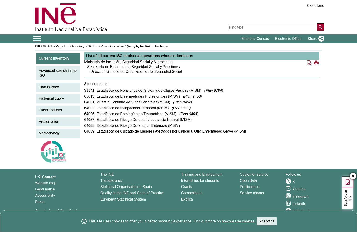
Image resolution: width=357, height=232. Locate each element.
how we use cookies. (238, 221)
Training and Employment (202, 174)
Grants (186, 187)
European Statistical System (123, 199)
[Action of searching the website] (320, 27)
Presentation (49, 121)
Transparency (111, 180)
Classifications (50, 110)
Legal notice (45, 189)
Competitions (191, 193)
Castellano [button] (315, 6)
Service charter (252, 193)
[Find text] (272, 27)
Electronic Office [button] (288, 39)
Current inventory (112, 46)
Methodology (49, 133)
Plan (214, 90)
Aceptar (266, 221)
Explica (187, 199)
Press (39, 202)
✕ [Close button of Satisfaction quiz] (353, 176)
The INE (107, 174)
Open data (248, 180)
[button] (315, 39)
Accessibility (45, 195)
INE (37, 46)
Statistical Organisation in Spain (63, 46)
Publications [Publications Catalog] (249, 187)
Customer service (254, 174)
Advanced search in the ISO (58, 73)
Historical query (51, 98)
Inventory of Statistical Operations (94, 46)
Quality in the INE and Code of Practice (132, 193)
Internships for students (200, 180)
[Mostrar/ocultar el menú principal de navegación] (37, 39)
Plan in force (49, 87)
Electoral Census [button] (255, 39)
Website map (45, 183)
